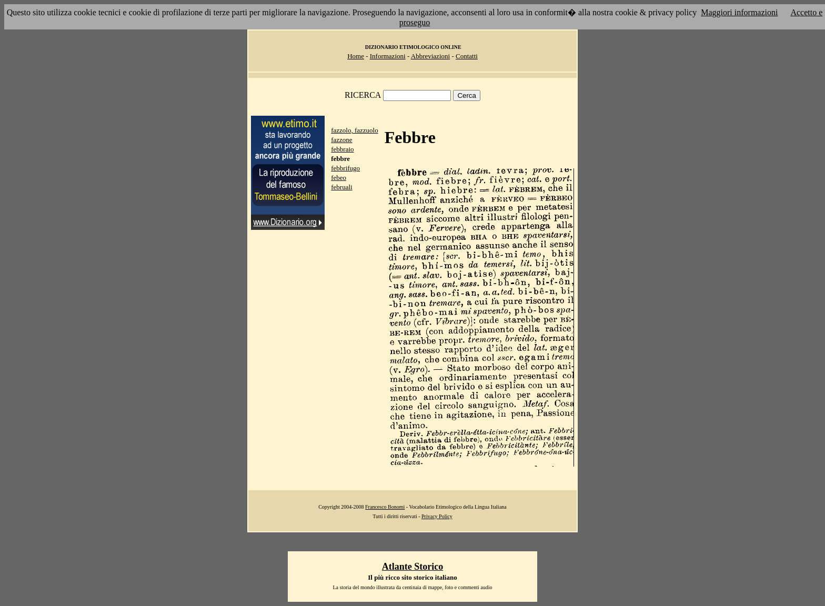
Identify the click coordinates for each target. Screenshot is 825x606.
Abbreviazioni (430, 56)
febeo (338, 177)
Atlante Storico (412, 566)
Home (355, 56)
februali (341, 187)
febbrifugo (345, 168)
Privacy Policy (436, 516)
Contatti (467, 56)
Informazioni (388, 56)
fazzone (341, 140)
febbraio (342, 149)
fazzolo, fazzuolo (354, 130)
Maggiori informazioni (739, 12)
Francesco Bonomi (385, 507)
